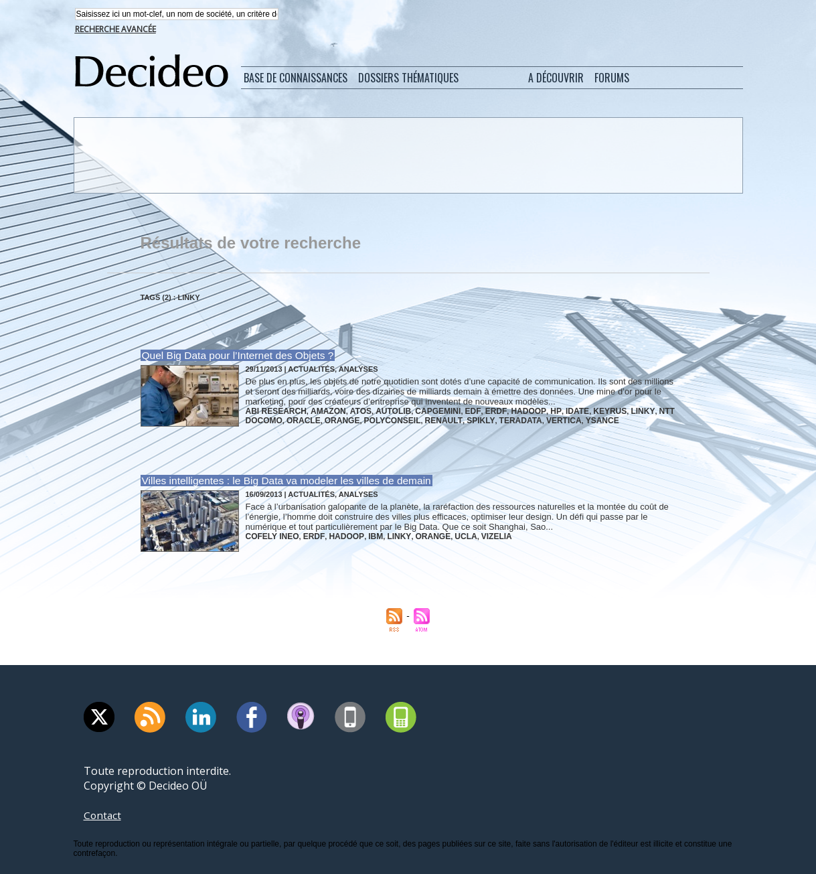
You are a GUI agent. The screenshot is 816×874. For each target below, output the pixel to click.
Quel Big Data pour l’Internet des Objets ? (235, 356)
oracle (298, 419)
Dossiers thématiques (408, 79)
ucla (446, 536)
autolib (381, 411)
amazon (321, 411)
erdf (475, 411)
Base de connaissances (295, 79)
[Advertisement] (407, 156)
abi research (274, 411)
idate (548, 411)
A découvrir (556, 79)
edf (455, 411)
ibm (364, 536)
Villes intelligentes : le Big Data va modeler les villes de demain (282, 481)
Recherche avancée (115, 30)
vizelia (475, 536)
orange (335, 419)
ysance (573, 419)
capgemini (422, 411)
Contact (103, 815)
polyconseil (381, 419)
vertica (538, 419)
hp (529, 411)
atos (351, 411)
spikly (462, 419)
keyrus (579, 411)
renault (428, 419)
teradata (498, 419)
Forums (611, 79)
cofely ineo (270, 536)
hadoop (504, 411)
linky (609, 411)
